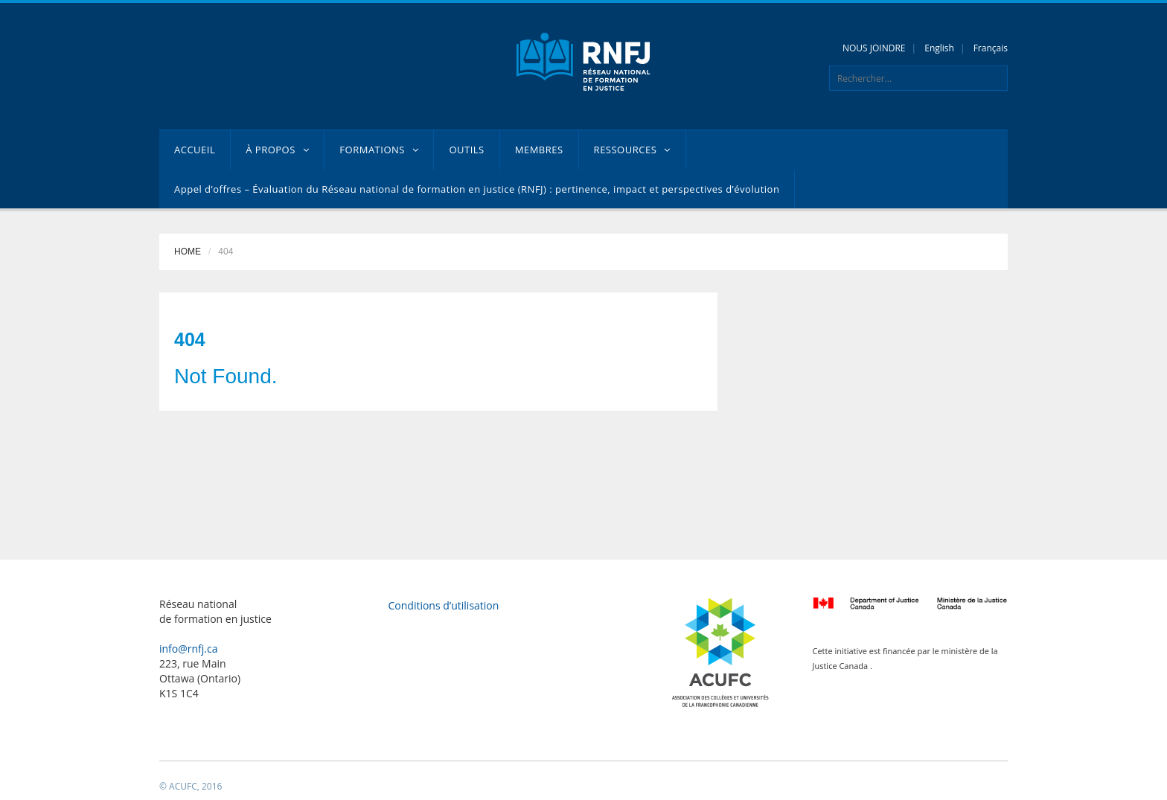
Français (990, 48)
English (939, 48)
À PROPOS (277, 149)
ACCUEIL (194, 149)
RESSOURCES (632, 149)
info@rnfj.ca (188, 648)
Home (187, 251)
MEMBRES (539, 149)
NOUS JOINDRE (874, 48)
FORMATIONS (378, 149)
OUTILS (466, 149)
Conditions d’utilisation (444, 605)
